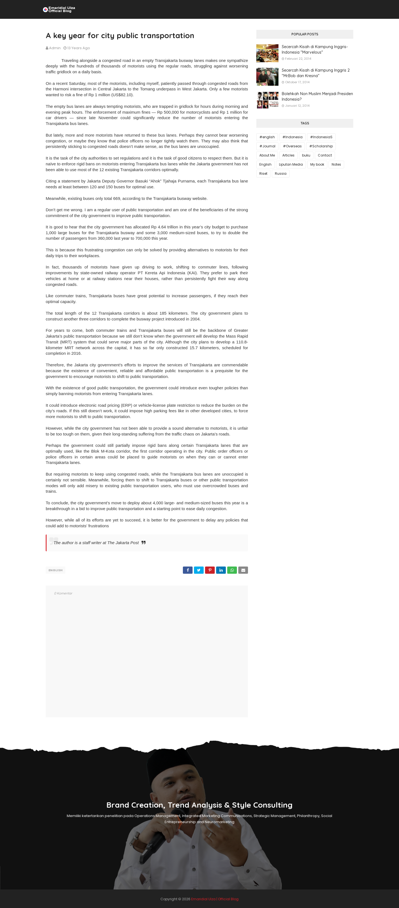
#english (267, 137)
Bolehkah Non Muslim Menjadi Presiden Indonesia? (317, 96)
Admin (55, 48)
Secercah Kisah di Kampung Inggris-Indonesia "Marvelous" (315, 49)
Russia (281, 173)
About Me (267, 155)
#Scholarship (321, 146)
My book (317, 164)
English (55, 570)
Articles (288, 155)
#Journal (267, 146)
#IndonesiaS (321, 137)
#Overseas (292, 146)
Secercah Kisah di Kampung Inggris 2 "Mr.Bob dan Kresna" (316, 73)
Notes (336, 164)
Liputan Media (291, 164)
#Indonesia (292, 137)
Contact (325, 155)
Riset (263, 173)
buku (306, 155)
